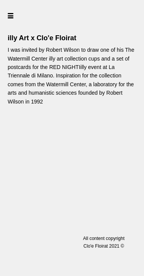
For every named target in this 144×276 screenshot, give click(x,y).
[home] (72, 15)
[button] (24, 15)
